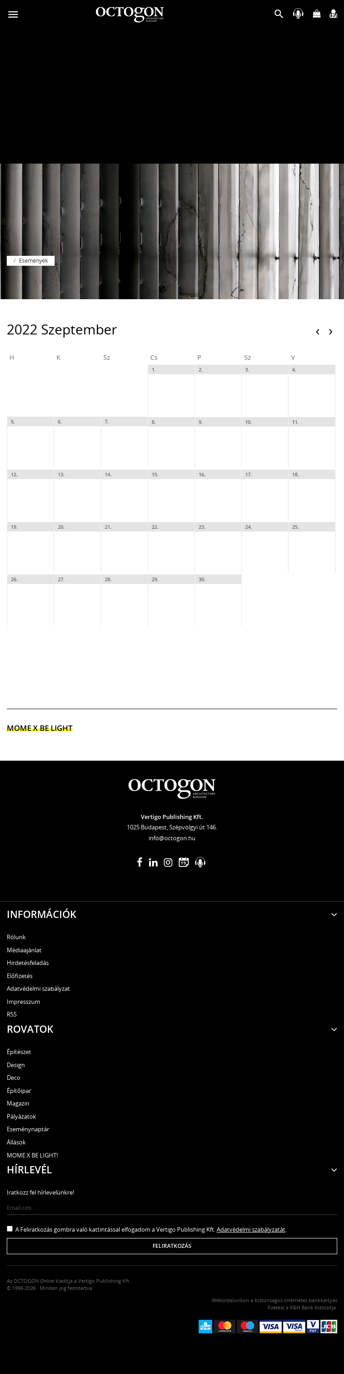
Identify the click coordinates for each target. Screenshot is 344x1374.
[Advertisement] (172, 96)
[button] (279, 16)
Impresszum (23, 1002)
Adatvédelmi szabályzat (38, 988)
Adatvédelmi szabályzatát (251, 1229)
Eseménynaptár (28, 1129)
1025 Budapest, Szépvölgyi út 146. (172, 827)
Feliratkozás (172, 1246)
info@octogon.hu (172, 838)
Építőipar (19, 1091)
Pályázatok (21, 1116)
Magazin (18, 1103)
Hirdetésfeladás (28, 963)
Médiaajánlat (24, 950)
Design (16, 1065)
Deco (13, 1077)
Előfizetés (20, 976)
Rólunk (16, 937)
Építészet (19, 1052)
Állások (16, 1142)
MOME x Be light (40, 728)
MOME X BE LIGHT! (32, 1155)
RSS (12, 1014)
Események (33, 260)
